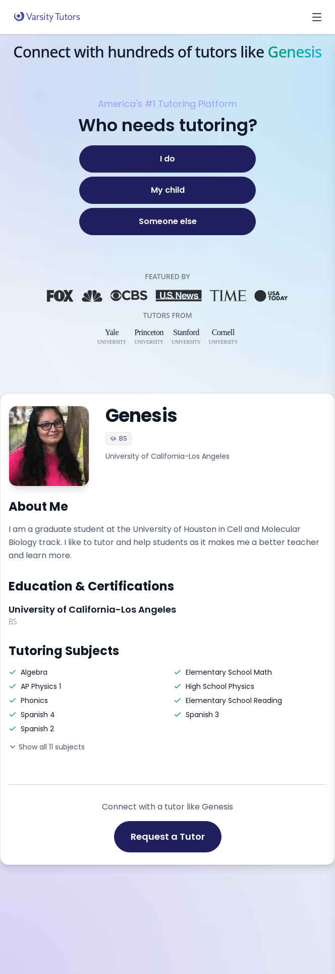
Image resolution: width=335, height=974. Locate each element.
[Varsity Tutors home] (47, 17)
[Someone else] (167, 221)
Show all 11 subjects (47, 747)
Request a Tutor (168, 836)
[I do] (167, 159)
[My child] (167, 190)
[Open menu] (317, 17)
